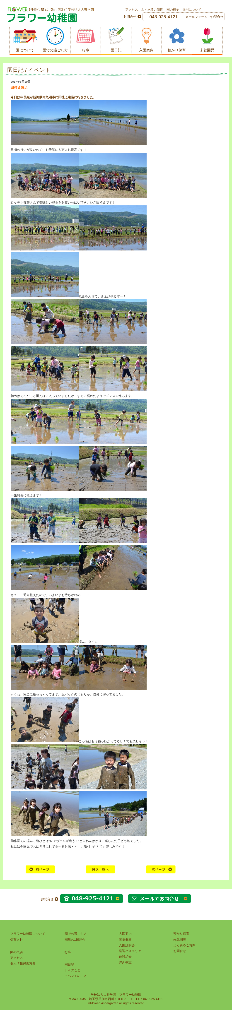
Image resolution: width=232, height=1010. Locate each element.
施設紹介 (125, 956)
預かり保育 (181, 933)
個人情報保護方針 (23, 963)
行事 (68, 952)
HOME (100, 869)
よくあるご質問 (152, 9)
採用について (191, 9)
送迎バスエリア (130, 951)
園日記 (69, 964)
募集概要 (125, 939)
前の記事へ (40, 869)
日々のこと (72, 970)
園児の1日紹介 (75, 939)
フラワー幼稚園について (27, 933)
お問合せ (179, 951)
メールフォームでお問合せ (204, 17)
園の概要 (173, 9)
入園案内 (125, 933)
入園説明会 (127, 945)
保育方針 (16, 939)
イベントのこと (76, 976)
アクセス (131, 9)
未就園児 (179, 939)
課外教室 (125, 962)
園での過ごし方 (76, 933)
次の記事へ (161, 869)
